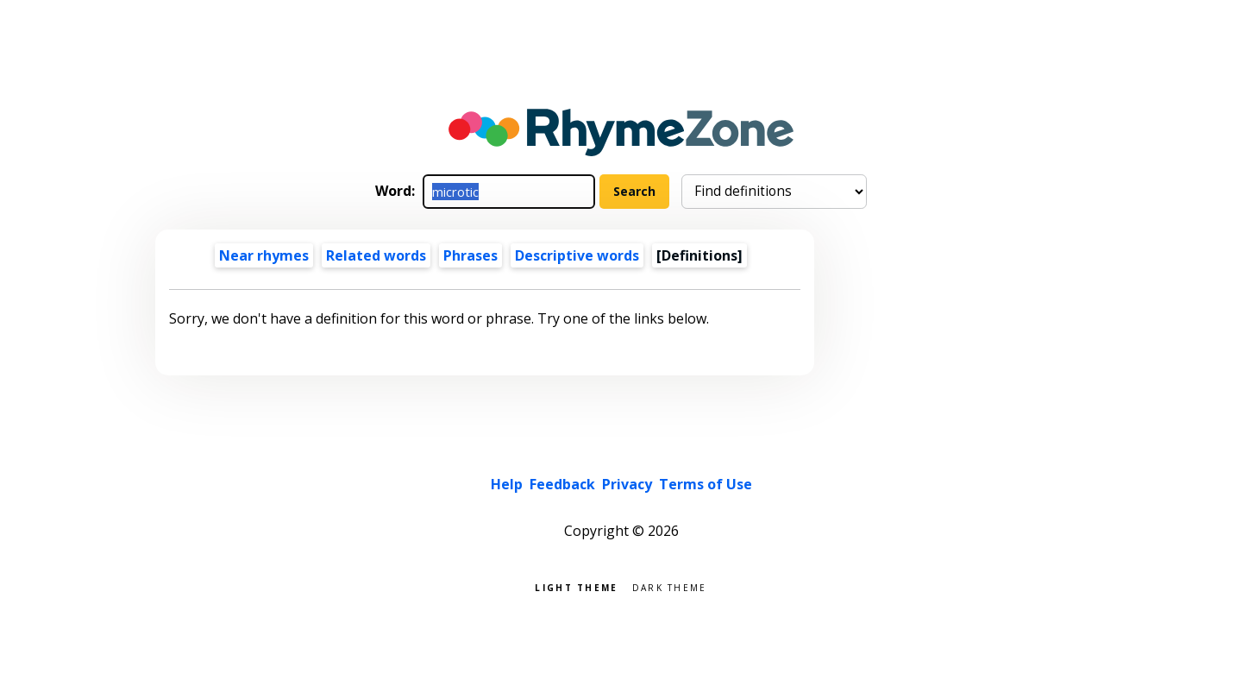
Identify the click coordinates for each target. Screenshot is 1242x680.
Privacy (627, 484)
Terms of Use (705, 484)
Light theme (576, 586)
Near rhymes (264, 255)
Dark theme (669, 586)
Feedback (562, 484)
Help (507, 484)
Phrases (470, 255)
